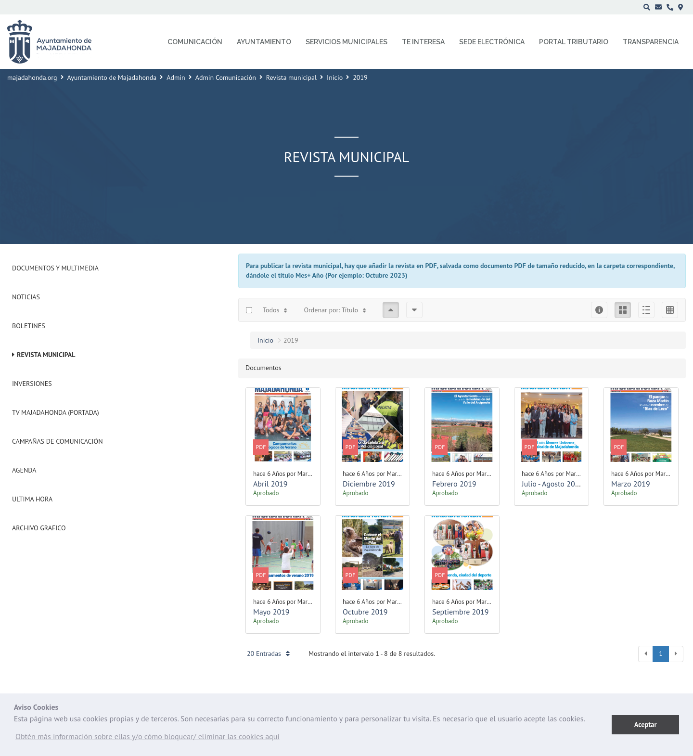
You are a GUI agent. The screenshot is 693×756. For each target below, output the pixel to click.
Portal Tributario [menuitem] (573, 42)
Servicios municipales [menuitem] (346, 42)
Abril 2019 (270, 483)
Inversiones (32, 383)
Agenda (24, 470)
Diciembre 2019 (369, 483)
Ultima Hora (32, 499)
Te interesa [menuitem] (423, 42)
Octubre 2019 (365, 611)
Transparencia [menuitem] (651, 42)
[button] (147, 738)
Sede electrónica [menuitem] (492, 42)
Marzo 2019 (630, 483)
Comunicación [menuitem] (194, 42)
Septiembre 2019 (460, 611)
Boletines (28, 325)
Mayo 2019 (271, 611)
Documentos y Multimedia (55, 268)
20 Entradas (268, 653)
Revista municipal (291, 77)
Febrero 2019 (454, 483)
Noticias (26, 297)
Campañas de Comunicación (57, 441)
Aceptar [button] (645, 724)
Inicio (335, 77)
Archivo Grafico (39, 528)
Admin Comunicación (225, 77)
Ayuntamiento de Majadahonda (112, 77)
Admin (176, 77)
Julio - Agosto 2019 (552, 483)
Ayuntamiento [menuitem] (264, 42)
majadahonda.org (32, 77)
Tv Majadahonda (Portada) (55, 412)
